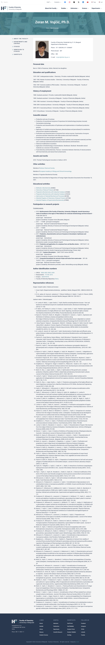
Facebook (83, 623)
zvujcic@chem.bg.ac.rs (63, 57)
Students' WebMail (71, 632)
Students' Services (44, 635)
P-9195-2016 (49, 274)
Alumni (41, 623)
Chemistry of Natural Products (45, 190)
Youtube (83, 635)
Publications (56, 626)
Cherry (57, 279)
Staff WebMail (70, 626)
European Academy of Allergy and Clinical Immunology (55, 171)
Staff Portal (70, 623)
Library (41, 629)
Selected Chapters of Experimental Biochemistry (50, 200)
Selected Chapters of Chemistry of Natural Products (51, 198)
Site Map (69, 635)
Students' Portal (71, 629)
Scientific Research (57, 632)
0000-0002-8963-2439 (47, 272)
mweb (77, 642)
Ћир (93, 2)
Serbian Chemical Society (47, 168)
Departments (56, 629)
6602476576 (45, 276)
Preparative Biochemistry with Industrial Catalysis (50, 192)
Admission (55, 623)
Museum (41, 632)
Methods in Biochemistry (43, 188)
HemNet (41, 626)
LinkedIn (83, 632)
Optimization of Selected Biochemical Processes (50, 196)
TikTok (82, 629)
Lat (100, 2)
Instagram (83, 626)
